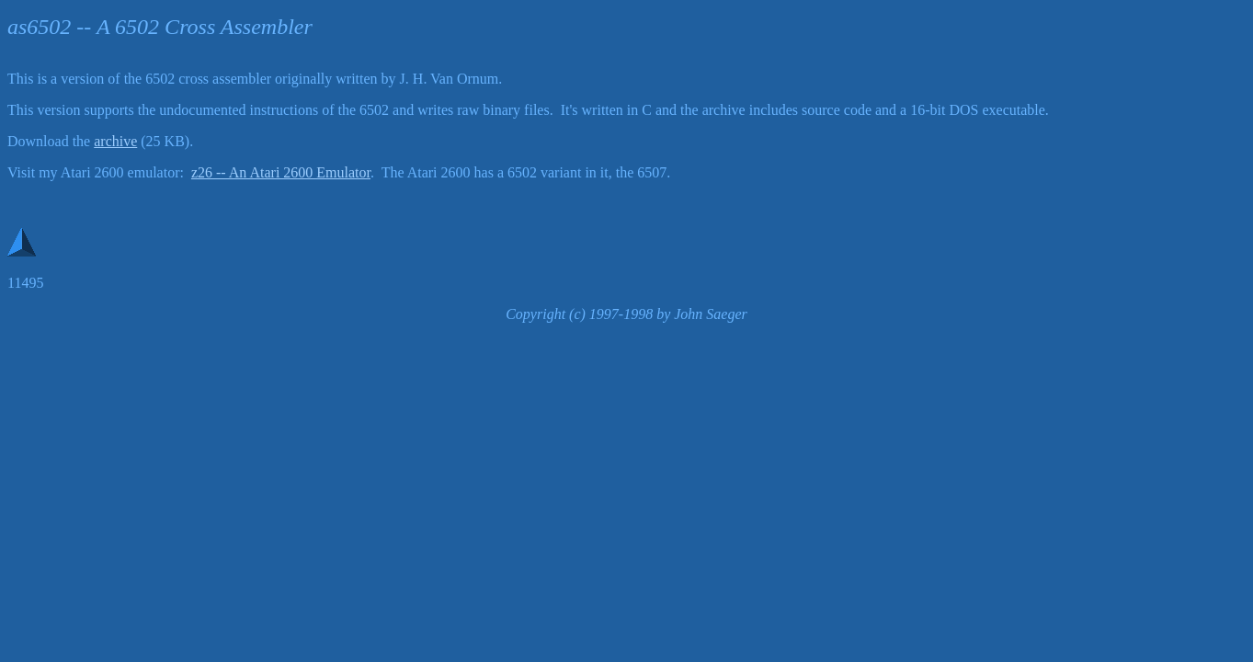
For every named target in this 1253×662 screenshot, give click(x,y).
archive (115, 141)
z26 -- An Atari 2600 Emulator (280, 172)
